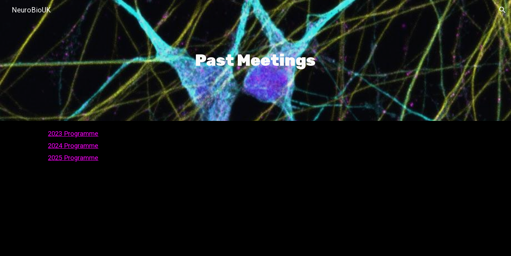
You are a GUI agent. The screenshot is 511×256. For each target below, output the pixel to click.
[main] (256, 60)
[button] (502, 9)
